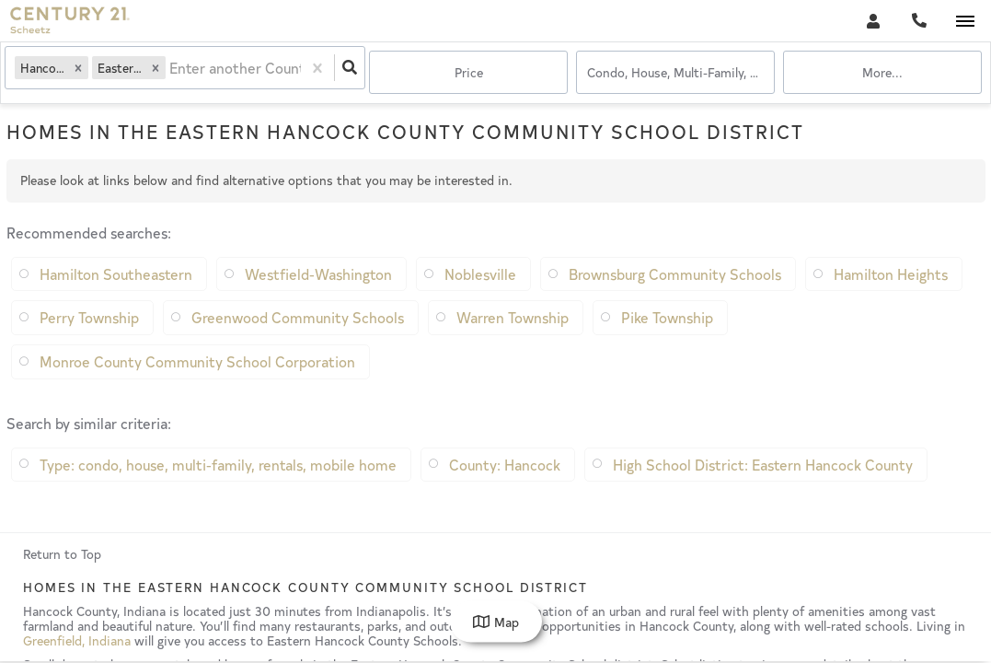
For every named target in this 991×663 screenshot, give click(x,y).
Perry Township (89, 344)
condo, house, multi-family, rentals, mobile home (681, 73)
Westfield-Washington (318, 301)
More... (882, 73)
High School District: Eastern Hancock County (763, 492)
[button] (83, 73)
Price (469, 73)
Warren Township (512, 344)
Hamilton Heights (891, 301)
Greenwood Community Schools (297, 344)
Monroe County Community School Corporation (197, 388)
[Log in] (872, 20)
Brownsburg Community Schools (675, 301)
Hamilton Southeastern (116, 301)
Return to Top (62, 582)
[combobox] (176, 74)
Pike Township (667, 344)
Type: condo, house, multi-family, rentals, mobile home (218, 492)
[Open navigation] (964, 21)
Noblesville (480, 301)
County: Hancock (504, 492)
